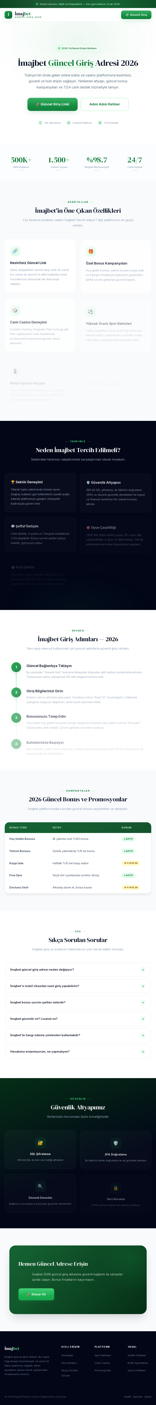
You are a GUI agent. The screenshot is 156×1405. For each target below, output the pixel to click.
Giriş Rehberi (69, 1362)
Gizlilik (127, 1396)
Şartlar (147, 1396)
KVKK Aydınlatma (138, 1362)
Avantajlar (67, 1355)
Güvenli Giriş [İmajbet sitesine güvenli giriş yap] (136, 14)
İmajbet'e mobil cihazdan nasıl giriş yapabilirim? (78, 986)
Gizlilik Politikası (137, 1355)
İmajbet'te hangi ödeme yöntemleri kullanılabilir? (78, 1035)
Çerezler (138, 1396)
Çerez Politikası (137, 1370)
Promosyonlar (103, 1370)
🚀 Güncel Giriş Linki (52, 104)
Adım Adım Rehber (104, 104)
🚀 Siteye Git (36, 1294)
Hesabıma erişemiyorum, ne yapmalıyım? (78, 1051)
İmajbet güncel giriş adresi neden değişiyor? (78, 969)
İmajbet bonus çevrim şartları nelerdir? (78, 1002)
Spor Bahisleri (103, 1355)
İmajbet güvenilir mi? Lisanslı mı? (78, 1018)
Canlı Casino (102, 1362)
